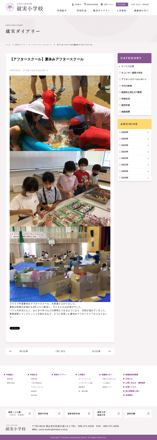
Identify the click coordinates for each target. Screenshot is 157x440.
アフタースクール (37, 387)
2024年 (124, 145)
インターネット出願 (85, 383)
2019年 (124, 178)
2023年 (124, 152)
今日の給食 (126, 86)
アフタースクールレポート (35, 70)
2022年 (124, 158)
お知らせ (129, 379)
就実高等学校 (74, 414)
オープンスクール (85, 379)
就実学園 (131, 414)
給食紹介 (34, 391)
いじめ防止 (106, 383)
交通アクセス (108, 4)
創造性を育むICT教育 (131, 92)
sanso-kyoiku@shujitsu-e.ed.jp (53, 429)
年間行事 (34, 379)
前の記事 (23, 351)
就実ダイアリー (101, 10)
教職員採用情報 (92, 4)
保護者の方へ (141, 10)
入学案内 (121, 10)
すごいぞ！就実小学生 (132, 73)
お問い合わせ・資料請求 (140, 4)
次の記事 (96, 351)
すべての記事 (127, 66)
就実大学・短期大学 (102, 413)
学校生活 (82, 10)
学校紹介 (62, 10)
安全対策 (34, 395)
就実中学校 (43, 414)
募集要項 (82, 387)
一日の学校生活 (36, 383)
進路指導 (125, 112)
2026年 (124, 132)
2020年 (124, 171)
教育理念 (10, 379)
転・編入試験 (83, 391)
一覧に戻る (60, 351)
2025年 (124, 139)
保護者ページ (107, 387)
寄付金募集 (121, 4)
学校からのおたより (109, 379)
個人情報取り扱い (132, 391)
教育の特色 (11, 383)
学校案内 (78, 4)
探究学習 (125, 105)
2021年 (124, 165)
